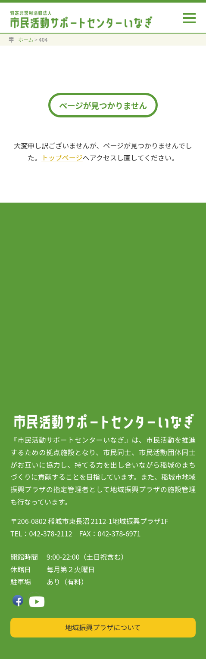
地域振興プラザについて (103, 627)
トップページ (62, 157)
